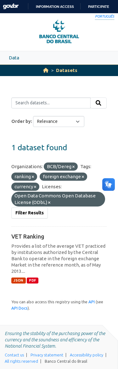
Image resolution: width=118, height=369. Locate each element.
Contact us (14, 355)
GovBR (11, 6)
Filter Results (29, 212)
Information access (55, 6)
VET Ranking (27, 236)
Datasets (66, 70)
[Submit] (98, 103)
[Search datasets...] (51, 103)
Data (14, 57)
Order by (21, 121)
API (91, 302)
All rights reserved (21, 361)
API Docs (19, 308)
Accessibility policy (86, 355)
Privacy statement (47, 355)
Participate (98, 6)
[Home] (45, 70)
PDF (32, 280)
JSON (18, 280)
